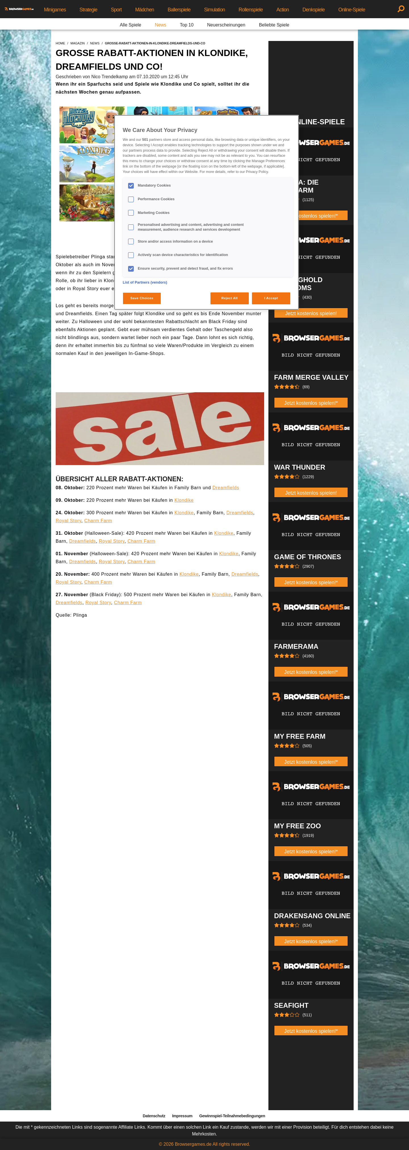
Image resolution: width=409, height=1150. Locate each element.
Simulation (214, 10)
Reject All (230, 298)
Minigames (55, 10)
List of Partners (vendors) (145, 282)
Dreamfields (225, 487)
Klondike (184, 500)
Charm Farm (98, 520)
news (94, 43)
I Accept (271, 298)
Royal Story (68, 520)
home (60, 43)
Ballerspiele (179, 10)
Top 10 (186, 24)
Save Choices (141, 298)
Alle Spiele (130, 24)
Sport (116, 10)
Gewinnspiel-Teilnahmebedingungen (232, 1116)
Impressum (182, 1116)
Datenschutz (154, 1116)
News (160, 24)
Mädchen (144, 10)
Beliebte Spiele (274, 24)
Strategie (88, 10)
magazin (77, 43)
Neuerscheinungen (226, 24)
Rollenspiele (251, 10)
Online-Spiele (351, 10)
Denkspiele (313, 10)
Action (282, 10)
